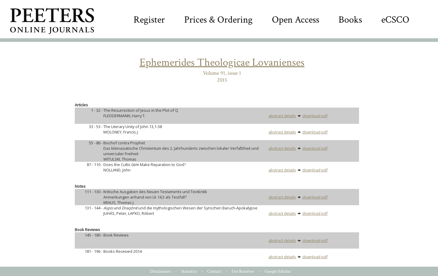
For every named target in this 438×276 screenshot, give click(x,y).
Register (149, 20)
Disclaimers (160, 271)
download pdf (315, 115)
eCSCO (395, 20)
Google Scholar (278, 271)
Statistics (189, 271)
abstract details (282, 115)
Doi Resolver (243, 271)
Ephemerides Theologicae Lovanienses (222, 62)
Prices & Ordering (218, 20)
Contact (214, 271)
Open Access (295, 20)
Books (350, 20)
